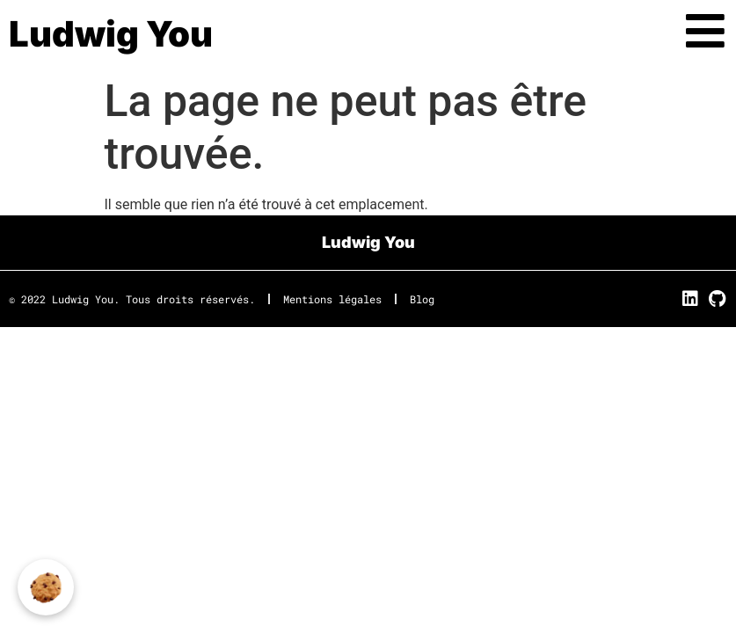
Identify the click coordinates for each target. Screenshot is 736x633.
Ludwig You (111, 33)
